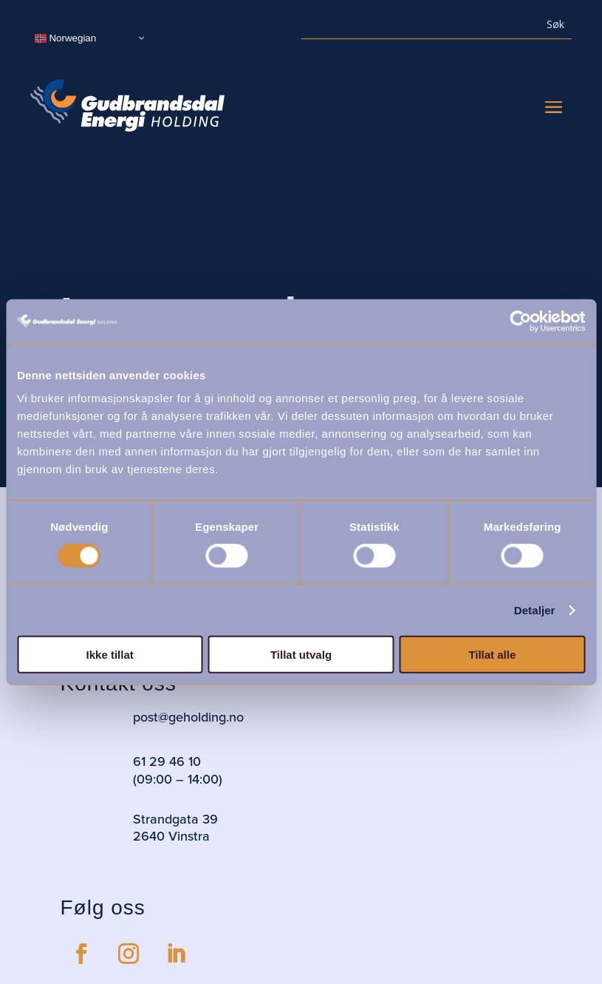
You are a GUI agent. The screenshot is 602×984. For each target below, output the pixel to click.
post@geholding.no (188, 717)
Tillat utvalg (301, 654)
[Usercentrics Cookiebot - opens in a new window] (520, 321)
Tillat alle (492, 654)
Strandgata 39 (175, 819)
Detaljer (534, 609)
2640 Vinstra (171, 836)
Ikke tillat (110, 654)
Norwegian (65, 38)
